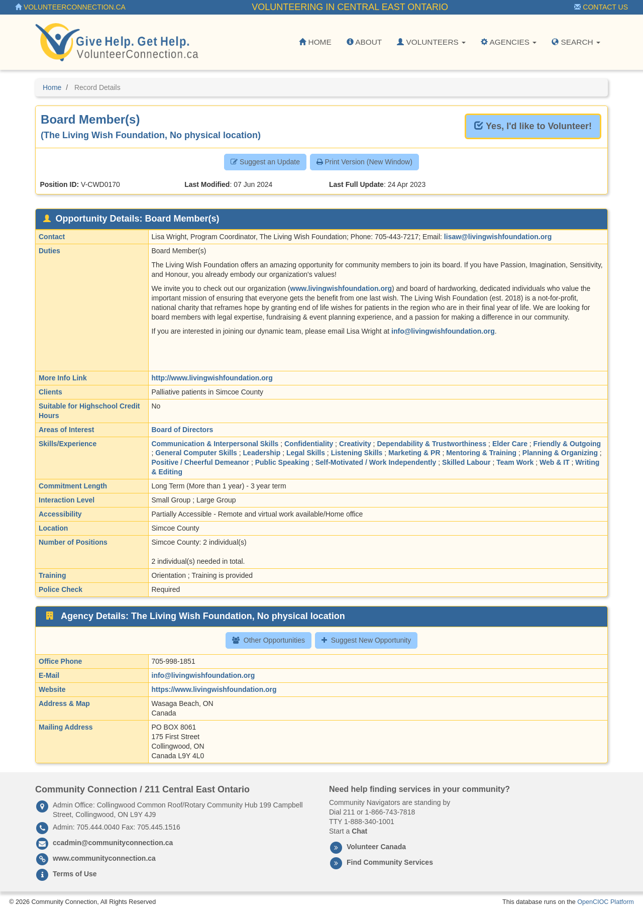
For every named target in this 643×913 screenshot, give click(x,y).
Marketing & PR (414, 453)
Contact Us (601, 7)
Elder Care (509, 444)
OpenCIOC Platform (605, 901)
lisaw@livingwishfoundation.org (498, 237)
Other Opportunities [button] (268, 640)
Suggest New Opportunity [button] (366, 640)
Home (315, 42)
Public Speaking (282, 462)
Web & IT (555, 462)
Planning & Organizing (560, 453)
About (364, 42)
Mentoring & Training (481, 453)
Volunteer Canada (376, 847)
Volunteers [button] (431, 42)
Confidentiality (308, 444)
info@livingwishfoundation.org (443, 331)
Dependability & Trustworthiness (431, 444)
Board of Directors (182, 430)
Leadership (262, 453)
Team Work (514, 462)
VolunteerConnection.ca (70, 7)
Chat (359, 831)
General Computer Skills (196, 453)
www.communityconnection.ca (104, 858)
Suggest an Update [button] (265, 162)
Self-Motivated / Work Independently (376, 462)
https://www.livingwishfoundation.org (214, 689)
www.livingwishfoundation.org (341, 288)
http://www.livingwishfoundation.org (212, 378)
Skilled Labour (466, 462)
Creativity (355, 444)
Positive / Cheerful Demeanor (201, 462)
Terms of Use (75, 874)
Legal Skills (305, 453)
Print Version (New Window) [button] (364, 162)
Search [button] (576, 42)
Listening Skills (357, 453)
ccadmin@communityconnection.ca (113, 843)
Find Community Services (390, 862)
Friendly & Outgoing (567, 444)
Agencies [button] (509, 42)
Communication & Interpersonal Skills (215, 444)
